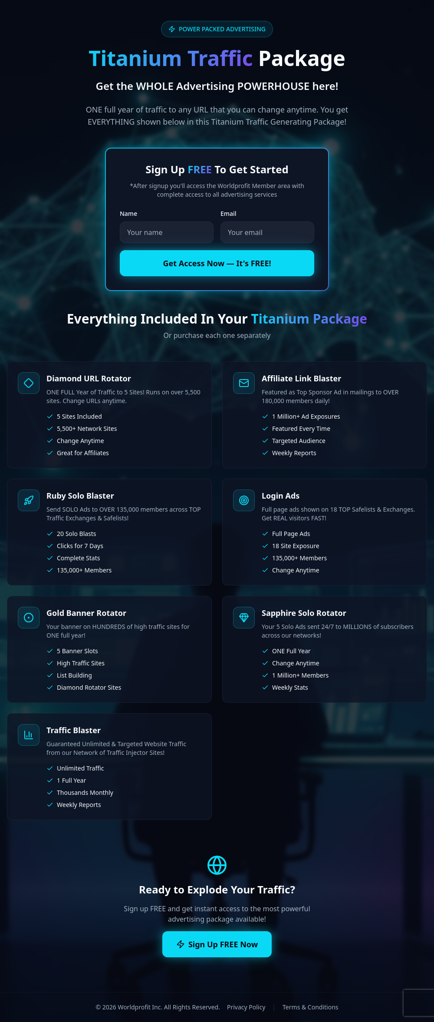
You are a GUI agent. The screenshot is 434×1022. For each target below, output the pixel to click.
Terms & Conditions (311, 1007)
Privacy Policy (246, 1007)
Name (128, 213)
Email (228, 213)
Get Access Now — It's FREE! (217, 263)
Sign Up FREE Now (217, 944)
